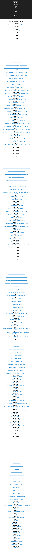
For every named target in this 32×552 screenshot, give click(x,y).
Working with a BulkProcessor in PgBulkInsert (16, 349)
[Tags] (17, 15)
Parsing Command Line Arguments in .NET (16, 177)
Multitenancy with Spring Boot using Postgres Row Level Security (16, 65)
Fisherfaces (17, 469)
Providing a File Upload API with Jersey (16, 307)
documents (16, 12)
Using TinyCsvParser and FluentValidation (17, 422)
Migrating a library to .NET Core (16, 322)
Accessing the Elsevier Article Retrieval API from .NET (17, 208)
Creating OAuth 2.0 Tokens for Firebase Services (16, 274)
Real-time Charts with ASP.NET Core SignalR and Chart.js (16, 295)
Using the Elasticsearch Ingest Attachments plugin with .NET (16, 72)
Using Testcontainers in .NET (16, 84)
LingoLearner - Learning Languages (16, 27)
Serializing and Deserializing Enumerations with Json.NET (16, 410)
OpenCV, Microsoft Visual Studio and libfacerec (16, 475)
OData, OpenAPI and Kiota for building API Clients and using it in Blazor (16, 111)
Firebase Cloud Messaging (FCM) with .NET (16, 289)
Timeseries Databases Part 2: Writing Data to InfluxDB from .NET (16, 254)
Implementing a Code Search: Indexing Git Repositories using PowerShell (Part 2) (16, 129)
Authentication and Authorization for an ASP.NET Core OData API (16, 157)
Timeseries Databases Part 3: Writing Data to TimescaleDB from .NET (16, 251)
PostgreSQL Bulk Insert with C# (16, 413)
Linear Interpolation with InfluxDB (16, 235)
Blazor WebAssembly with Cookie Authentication (16, 96)
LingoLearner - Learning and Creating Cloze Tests (16, 24)
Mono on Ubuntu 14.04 (16, 382)
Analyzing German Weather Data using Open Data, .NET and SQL (16, 114)
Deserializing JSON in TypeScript (16, 154)
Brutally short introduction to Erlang (16, 544)
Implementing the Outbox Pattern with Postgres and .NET (16, 87)
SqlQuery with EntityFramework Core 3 (16, 189)
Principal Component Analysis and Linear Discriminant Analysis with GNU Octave (16, 505)
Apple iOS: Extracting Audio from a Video (16, 36)
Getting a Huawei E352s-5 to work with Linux (16, 457)
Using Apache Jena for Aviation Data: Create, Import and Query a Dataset (16, 226)
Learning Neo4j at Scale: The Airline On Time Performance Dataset (16, 283)
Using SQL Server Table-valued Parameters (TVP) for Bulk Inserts (16, 180)
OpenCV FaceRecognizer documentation (16, 466)
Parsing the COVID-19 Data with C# (16, 217)
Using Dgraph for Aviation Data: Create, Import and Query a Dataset (16, 223)
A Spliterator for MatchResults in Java (16, 361)
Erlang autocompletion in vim (16, 526)
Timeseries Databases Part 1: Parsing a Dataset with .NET (16, 257)
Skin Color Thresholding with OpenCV (16, 484)
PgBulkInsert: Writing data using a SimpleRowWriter (16, 214)
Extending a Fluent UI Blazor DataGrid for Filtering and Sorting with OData (16, 123)
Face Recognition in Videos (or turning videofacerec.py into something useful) (17, 454)
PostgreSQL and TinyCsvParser (16, 416)
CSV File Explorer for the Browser (16, 30)
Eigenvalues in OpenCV (16, 538)
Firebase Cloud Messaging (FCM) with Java (16, 316)
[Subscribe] (16, 15)
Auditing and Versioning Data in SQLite (16, 56)
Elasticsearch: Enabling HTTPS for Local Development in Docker (16, 75)
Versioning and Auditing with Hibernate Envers (16, 310)
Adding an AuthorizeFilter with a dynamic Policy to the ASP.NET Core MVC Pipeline (16, 138)
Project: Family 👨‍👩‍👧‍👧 (17, 229)
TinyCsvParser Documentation (16, 391)
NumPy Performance (16, 502)
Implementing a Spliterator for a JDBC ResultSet (17, 367)
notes (16, 10)
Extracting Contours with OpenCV (16, 472)
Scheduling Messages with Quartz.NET (16, 248)
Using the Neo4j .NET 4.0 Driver (16, 199)
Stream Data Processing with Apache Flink (16, 352)
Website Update (16, 460)
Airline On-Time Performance (16, 298)
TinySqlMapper (16, 397)
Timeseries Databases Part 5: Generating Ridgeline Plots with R (16, 241)
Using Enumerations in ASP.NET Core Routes (16, 78)
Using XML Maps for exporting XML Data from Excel (16, 220)
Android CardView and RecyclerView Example (16, 400)
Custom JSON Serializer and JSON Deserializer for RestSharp (16, 403)
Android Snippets (16, 547)
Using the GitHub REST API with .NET (16, 117)
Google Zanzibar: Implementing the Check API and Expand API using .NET (16, 108)
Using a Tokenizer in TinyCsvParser (16, 394)
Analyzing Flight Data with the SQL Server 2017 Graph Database (16, 280)
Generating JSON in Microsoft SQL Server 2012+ (16, 151)
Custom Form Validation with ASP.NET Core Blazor (16, 102)
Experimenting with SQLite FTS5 (16, 62)
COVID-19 (16, 202)
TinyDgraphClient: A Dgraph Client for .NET (16, 232)
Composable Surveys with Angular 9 (17, 205)
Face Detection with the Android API (17, 451)
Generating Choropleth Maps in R (16, 301)
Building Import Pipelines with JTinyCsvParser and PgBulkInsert (16, 373)
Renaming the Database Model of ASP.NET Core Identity (16, 186)
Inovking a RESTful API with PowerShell (16, 135)
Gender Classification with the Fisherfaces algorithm (16, 511)
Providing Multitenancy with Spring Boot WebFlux (16, 171)
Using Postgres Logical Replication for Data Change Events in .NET (16, 90)
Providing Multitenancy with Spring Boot (16, 196)
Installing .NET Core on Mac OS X (16, 325)
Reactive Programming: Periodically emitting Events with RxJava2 (17, 313)
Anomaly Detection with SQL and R (16, 304)
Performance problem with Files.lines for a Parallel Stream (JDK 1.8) (16, 385)
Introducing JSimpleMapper (16, 379)
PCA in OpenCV (16, 520)
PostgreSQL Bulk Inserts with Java (16, 376)
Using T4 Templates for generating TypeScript (16, 148)
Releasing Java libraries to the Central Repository (16, 370)
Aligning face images (16, 478)
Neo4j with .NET (16, 286)
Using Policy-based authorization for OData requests (16, 53)
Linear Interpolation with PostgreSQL (16, 238)
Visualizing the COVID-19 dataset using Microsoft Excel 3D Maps (16, 211)
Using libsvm (16, 508)
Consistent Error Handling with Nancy (16, 434)
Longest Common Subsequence (16, 529)
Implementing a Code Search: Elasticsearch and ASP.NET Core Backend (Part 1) (16, 132)
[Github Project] (14, 15)
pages (16, 8)
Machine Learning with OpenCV (16, 541)
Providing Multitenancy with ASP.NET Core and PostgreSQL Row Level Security (16, 168)
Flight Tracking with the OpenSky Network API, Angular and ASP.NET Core (16, 59)
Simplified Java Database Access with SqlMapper (16, 364)
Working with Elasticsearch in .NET (16, 358)
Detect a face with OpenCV (16, 523)
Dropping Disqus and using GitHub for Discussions (16, 292)
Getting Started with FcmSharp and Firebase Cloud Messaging (16, 268)
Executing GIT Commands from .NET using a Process (16, 120)
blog (16, 6)
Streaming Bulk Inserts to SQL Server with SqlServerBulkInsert (16, 277)
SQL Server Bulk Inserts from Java (16, 271)
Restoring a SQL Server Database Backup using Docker (16, 81)
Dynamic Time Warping (16, 532)
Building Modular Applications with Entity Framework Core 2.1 (16, 265)
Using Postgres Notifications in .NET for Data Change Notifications (16, 93)
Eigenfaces (16, 514)
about (16, 7)
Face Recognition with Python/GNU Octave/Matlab (16, 496)
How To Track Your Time (16, 535)
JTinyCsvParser (16, 388)
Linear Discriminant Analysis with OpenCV (17, 499)
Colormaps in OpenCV (16, 481)
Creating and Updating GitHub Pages (16, 319)
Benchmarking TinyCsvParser (17, 419)
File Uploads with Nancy (17, 428)
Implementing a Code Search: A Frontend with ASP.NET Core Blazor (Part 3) (16, 126)
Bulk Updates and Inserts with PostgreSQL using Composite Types (16, 174)
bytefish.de (16, 2)
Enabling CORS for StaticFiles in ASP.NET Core (16, 183)
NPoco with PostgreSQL (17, 431)
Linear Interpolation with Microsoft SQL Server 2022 (16, 141)
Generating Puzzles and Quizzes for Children (16, 33)
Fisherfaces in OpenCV (16, 487)
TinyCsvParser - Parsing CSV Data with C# (17, 425)
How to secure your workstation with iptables (16, 517)
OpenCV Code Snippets (16, 493)
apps (16, 11)
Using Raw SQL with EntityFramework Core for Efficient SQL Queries (16, 105)
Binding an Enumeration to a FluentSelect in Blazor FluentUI (16, 99)
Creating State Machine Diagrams (16, 50)
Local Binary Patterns (16, 490)
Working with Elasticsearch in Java (16, 355)
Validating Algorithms (16, 463)
